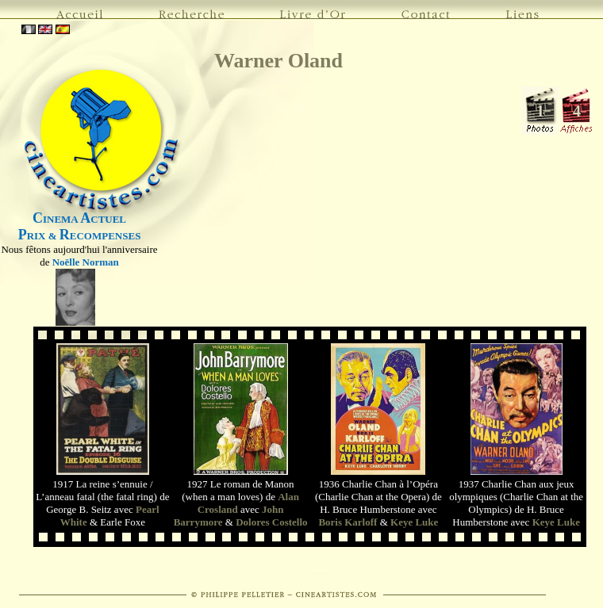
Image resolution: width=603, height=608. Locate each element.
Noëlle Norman (85, 262)
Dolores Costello (271, 522)
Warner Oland (278, 60)
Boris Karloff (347, 522)
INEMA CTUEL (79, 219)
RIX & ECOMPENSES (79, 236)
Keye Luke (414, 522)
